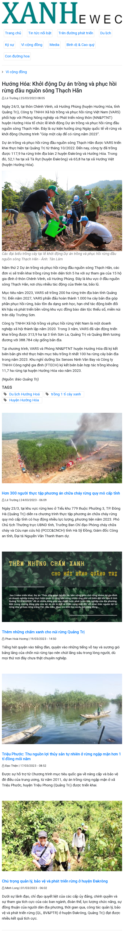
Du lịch (105, 33)
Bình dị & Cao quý (80, 44)
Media (54, 44)
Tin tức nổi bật (39, 33)
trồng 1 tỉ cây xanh (66, 394)
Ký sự (9, 44)
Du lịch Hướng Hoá (24, 394)
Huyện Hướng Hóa (24, 400)
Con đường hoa (17, 56)
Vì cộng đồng (31, 44)
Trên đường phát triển (75, 33)
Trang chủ (13, 33)
